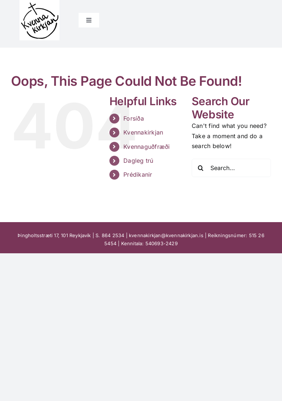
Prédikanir (137, 174)
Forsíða (133, 118)
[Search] (201, 168)
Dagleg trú (138, 160)
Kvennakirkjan (143, 132)
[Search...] (231, 168)
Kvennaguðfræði (146, 146)
